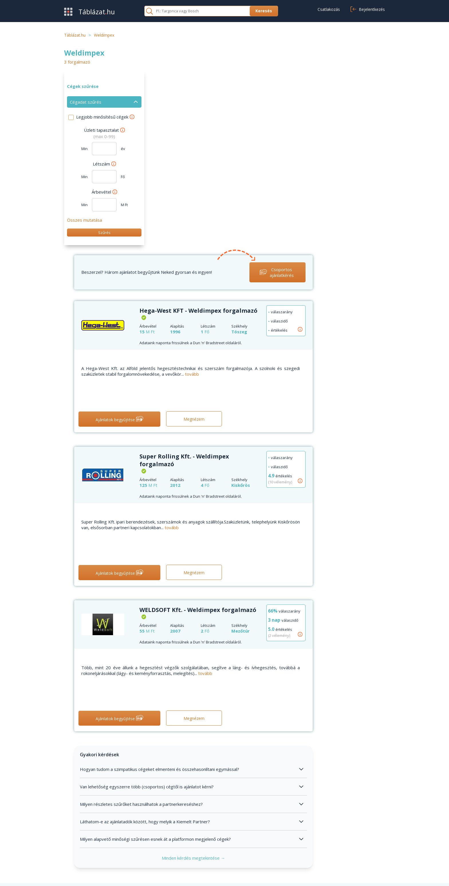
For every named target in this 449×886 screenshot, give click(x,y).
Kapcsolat (183, 842)
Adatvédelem (297, 842)
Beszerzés (75, 833)
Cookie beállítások (301, 851)
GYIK (179, 833)
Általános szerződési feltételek (314, 833)
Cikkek (180, 851)
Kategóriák (75, 851)
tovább (272, 194)
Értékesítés (75, 842)
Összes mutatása (84, 220)
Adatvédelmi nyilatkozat (344, 875)
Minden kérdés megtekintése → (269, 677)
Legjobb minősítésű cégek (105, 117)
